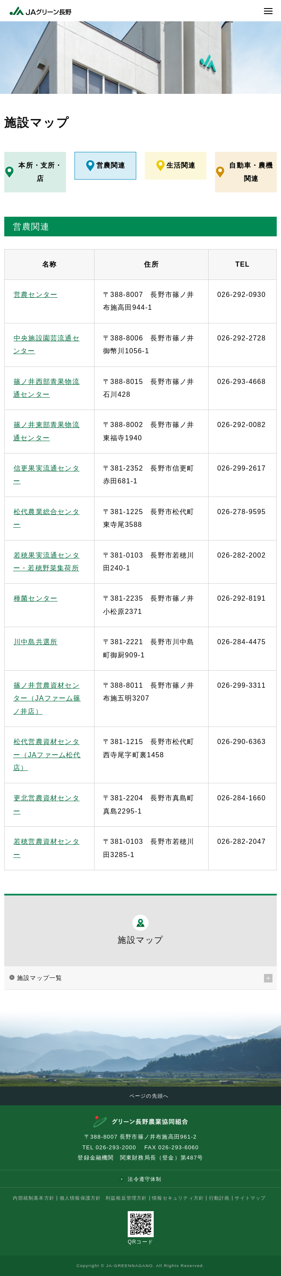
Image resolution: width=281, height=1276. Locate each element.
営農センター (35, 294)
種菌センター (35, 598)
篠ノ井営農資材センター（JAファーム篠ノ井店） (47, 698)
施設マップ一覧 (39, 977)
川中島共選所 (35, 641)
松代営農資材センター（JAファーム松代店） (47, 754)
